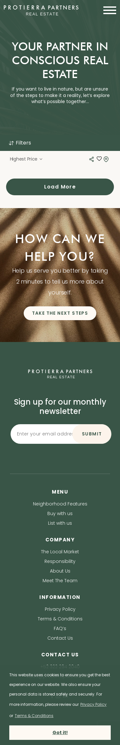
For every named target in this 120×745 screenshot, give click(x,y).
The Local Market (60, 551)
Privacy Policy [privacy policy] (93, 704)
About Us (60, 571)
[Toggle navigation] (108, 10)
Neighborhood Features (60, 504)
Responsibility (60, 561)
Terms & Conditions (60, 619)
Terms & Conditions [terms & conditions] (34, 715)
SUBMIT (92, 434)
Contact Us (60, 638)
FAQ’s (60, 628)
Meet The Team (60, 580)
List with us (60, 523)
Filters (19, 142)
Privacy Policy (60, 609)
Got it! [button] (60, 732)
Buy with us (60, 513)
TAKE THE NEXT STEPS (60, 313)
